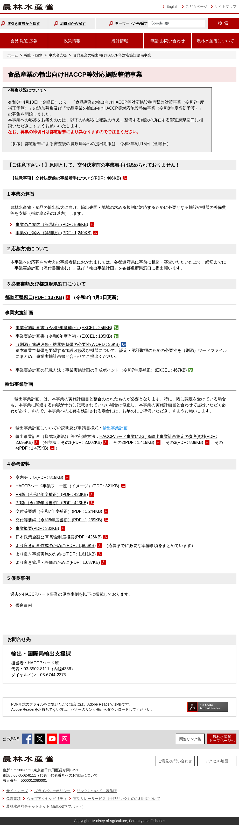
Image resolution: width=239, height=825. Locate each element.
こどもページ (196, 6)
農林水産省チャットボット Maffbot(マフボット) (44, 806)
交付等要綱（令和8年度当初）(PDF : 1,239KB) (59, 520)
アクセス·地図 (216, 761)
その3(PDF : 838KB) (184, 442)
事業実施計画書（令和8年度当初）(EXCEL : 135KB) (64, 336)
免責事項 (13, 798)
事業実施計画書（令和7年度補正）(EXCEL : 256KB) (64, 327)
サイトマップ (225, 6)
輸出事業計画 (115, 428)
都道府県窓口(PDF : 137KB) (34, 297)
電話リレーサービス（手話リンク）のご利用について (116, 798)
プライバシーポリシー (52, 791)
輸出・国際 (33, 55)
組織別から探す (73, 24)
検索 (223, 23)
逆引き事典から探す (23, 24)
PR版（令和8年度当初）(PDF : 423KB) (52, 503)
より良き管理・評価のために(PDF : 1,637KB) (58, 562)
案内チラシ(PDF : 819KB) (39, 477)
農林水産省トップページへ (222, 739)
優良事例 (24, 605)
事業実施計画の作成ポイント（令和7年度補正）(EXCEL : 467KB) (126, 370)
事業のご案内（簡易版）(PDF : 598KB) (52, 224)
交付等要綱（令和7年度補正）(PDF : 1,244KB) (59, 511)
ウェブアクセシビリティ (47, 798)
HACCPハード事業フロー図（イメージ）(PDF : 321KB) (67, 486)
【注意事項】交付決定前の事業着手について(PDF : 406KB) (65, 178)
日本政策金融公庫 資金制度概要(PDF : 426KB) (59, 537)
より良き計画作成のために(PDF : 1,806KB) (56, 545)
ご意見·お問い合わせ (175, 761)
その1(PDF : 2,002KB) (81, 442)
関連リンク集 (190, 739)
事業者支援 (58, 55)
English (172, 6)
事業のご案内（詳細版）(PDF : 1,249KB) (54, 233)
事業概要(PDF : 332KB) (37, 528)
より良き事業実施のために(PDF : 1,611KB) (56, 554)
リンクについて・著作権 (97, 791)
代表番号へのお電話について (74, 775)
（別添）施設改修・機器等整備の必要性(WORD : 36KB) (68, 344)
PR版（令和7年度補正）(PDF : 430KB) (52, 494)
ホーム (12, 55)
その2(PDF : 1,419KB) (133, 442)
